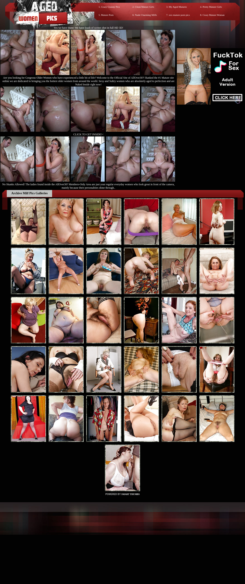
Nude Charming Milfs (146, 15)
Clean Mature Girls (144, 6)
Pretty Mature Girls (212, 6)
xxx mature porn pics (179, 15)
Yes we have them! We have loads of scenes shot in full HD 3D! (88, 27)
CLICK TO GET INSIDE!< (88, 134)
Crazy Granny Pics (110, 6)
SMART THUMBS (130, 494)
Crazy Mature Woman (213, 15)
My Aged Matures (178, 6)
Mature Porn (107, 15)
